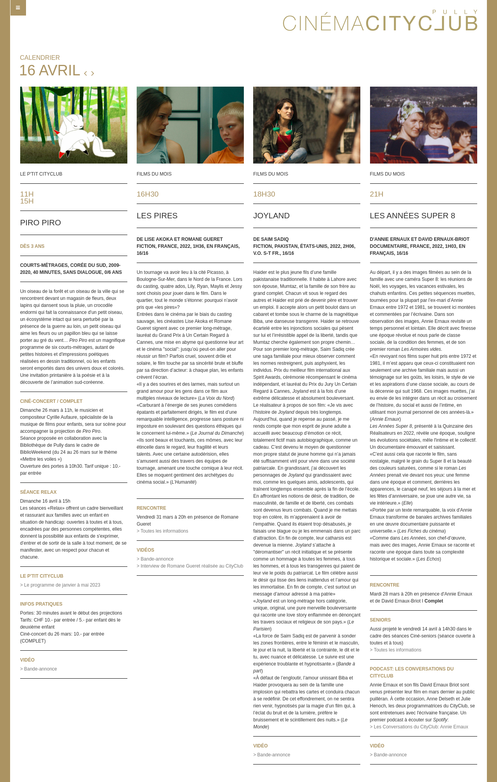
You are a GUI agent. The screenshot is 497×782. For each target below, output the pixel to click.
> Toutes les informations (162, 531)
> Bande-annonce (38, 669)
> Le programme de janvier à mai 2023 (60, 585)
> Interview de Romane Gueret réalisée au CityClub (190, 566)
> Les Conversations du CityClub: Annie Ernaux (419, 727)
